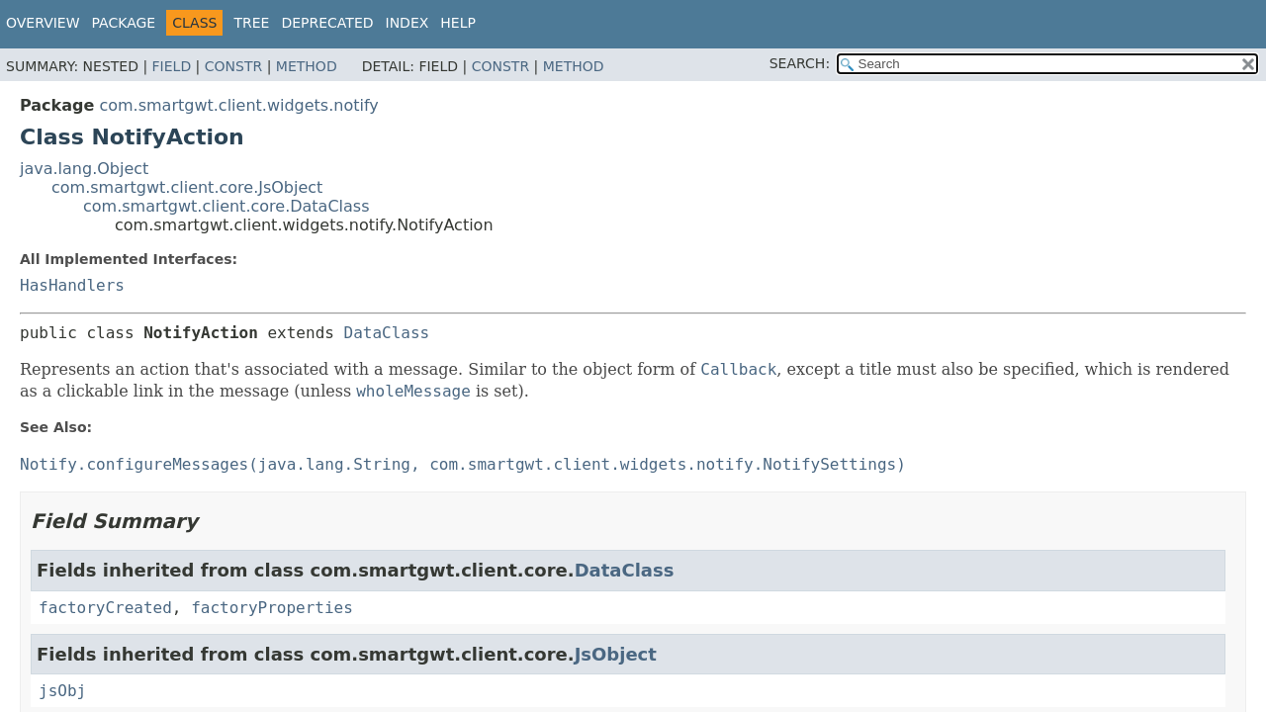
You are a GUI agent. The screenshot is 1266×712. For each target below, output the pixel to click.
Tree (251, 23)
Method (306, 66)
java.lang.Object (84, 168)
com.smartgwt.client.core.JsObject (186, 187)
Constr (233, 66)
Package (124, 23)
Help (458, 23)
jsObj (62, 690)
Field (172, 66)
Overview (43, 23)
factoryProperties (272, 607)
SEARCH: (799, 63)
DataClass (387, 332)
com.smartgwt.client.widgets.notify (238, 105)
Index (407, 23)
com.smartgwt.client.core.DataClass (226, 206)
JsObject (616, 654)
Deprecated (327, 23)
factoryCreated (105, 607)
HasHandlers (72, 285)
